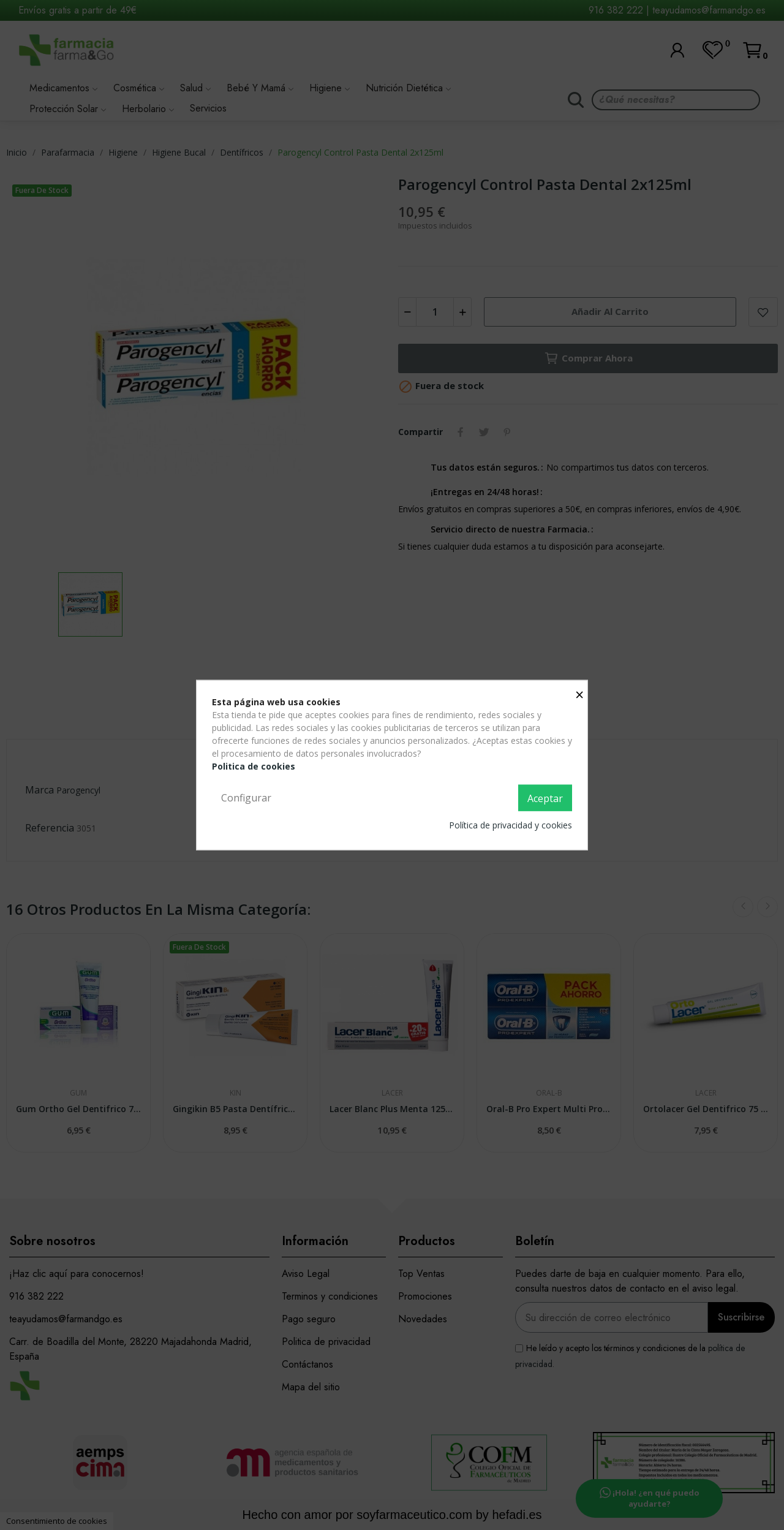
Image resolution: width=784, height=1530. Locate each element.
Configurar (246, 797)
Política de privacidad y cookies (510, 825)
